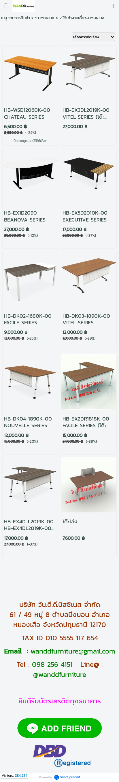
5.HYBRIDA (44, 18)
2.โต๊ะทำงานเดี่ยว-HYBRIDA (82, 18)
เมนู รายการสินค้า (15, 18)
